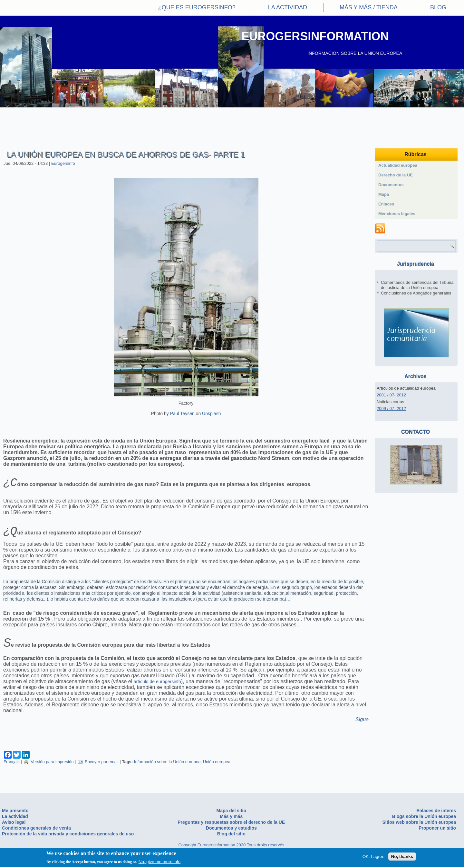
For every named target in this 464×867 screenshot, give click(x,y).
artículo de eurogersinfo (157, 684)
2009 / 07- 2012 (391, 408)
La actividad (287, 7)
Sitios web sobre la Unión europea (419, 822)
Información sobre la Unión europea (167, 764)
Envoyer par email (98, 764)
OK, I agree (373, 856)
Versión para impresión (48, 764)
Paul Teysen (182, 413)
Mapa (383, 194)
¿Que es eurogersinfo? (197, 7)
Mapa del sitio (231, 810)
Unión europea (216, 764)
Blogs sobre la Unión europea (424, 816)
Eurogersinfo (63, 163)
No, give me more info (159, 862)
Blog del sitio (231, 833)
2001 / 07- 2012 (391, 395)
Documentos (391, 184)
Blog (438, 7)
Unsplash (211, 413)
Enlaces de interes (436, 810)
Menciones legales (396, 213)
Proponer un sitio (437, 828)
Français (12, 764)
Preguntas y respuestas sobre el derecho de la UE (231, 822)
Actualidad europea (397, 165)
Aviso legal (13, 822)
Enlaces (386, 204)
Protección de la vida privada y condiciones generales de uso (68, 833)
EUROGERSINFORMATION (315, 36)
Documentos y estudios (231, 828)
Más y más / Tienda (369, 7)
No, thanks (402, 856)
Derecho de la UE (395, 175)
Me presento (15, 810)
